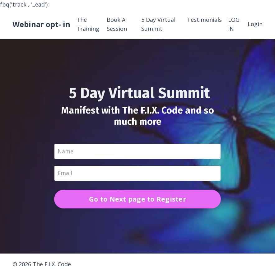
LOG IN (234, 24)
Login (255, 24)
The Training (88, 24)
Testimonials (204, 19)
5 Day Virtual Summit (158, 24)
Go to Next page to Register (137, 198)
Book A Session (117, 24)
